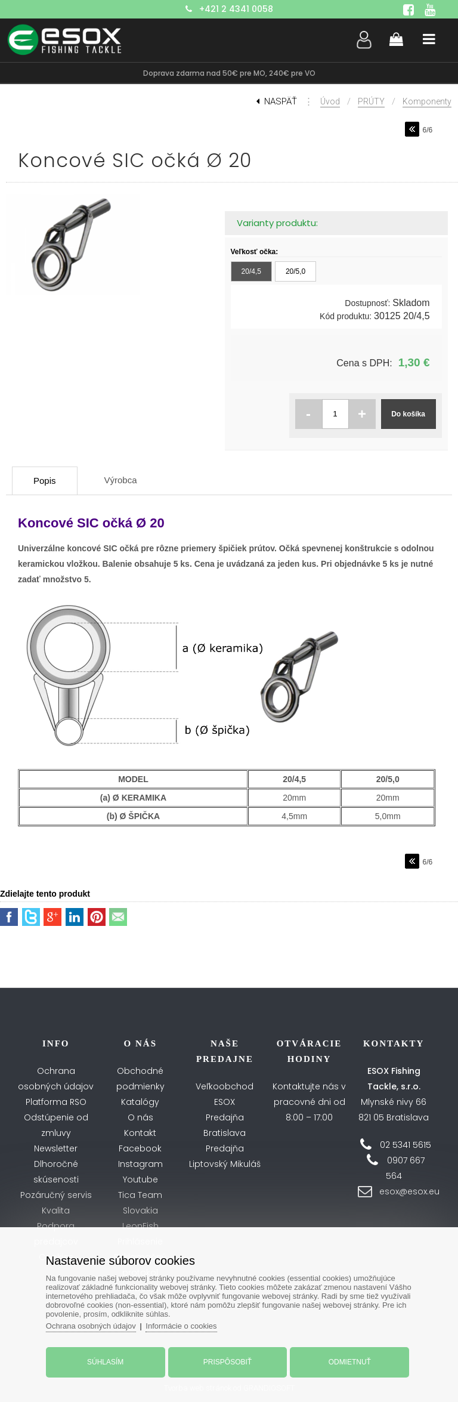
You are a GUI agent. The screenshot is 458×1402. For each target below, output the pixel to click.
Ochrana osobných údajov (91, 1325)
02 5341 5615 (405, 1145)
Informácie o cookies (181, 1325)
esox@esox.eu (409, 1191)
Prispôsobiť (227, 1362)
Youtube (140, 1179)
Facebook (140, 1148)
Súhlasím (105, 1362)
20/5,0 (295, 271)
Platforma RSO (56, 1102)
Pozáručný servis (56, 1195)
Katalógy (140, 1102)
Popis (44, 480)
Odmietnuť (350, 1362)
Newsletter (56, 1148)
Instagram (140, 1164)
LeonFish (140, 1226)
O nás (140, 1117)
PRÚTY (371, 101)
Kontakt (140, 1133)
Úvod (330, 101)
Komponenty (427, 101)
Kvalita (56, 1210)
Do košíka (408, 414)
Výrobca (120, 480)
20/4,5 (251, 271)
